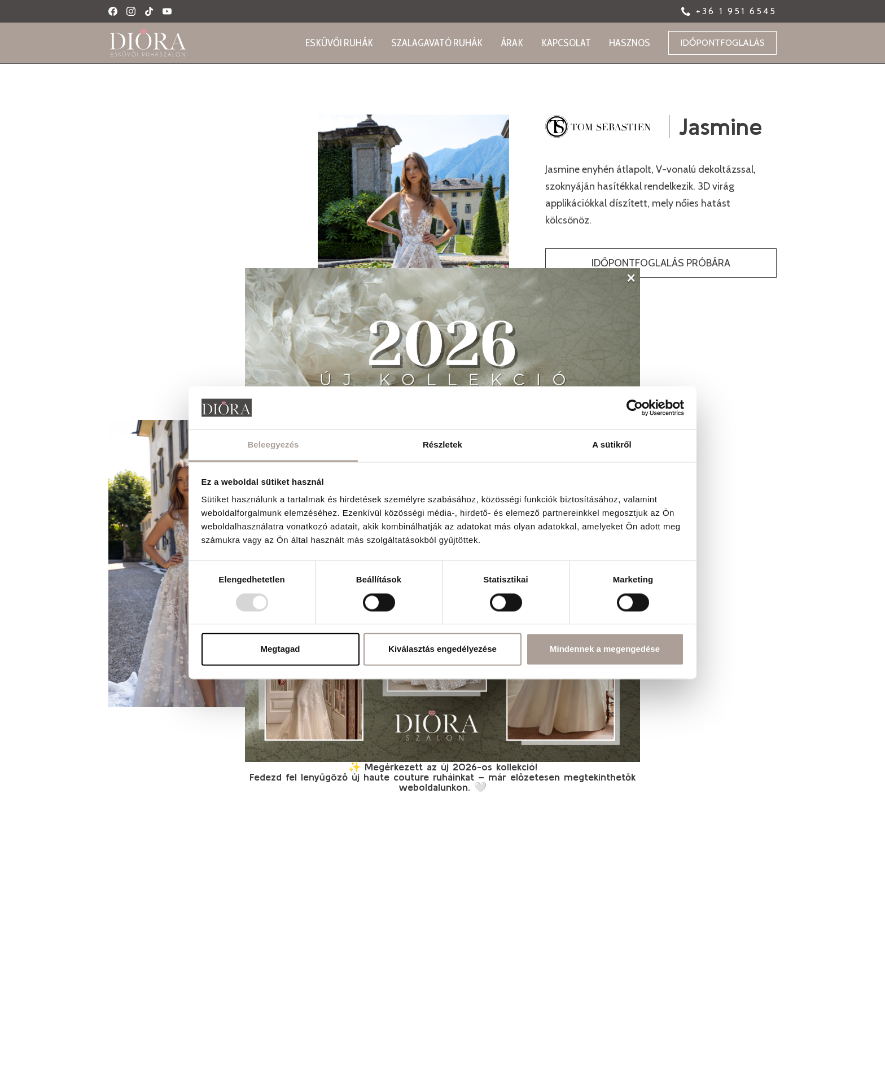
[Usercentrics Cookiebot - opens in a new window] (634, 407)
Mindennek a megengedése (605, 649)
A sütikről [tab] (612, 445)
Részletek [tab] (442, 445)
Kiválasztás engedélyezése (442, 649)
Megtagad (280, 649)
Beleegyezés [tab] (273, 445)
